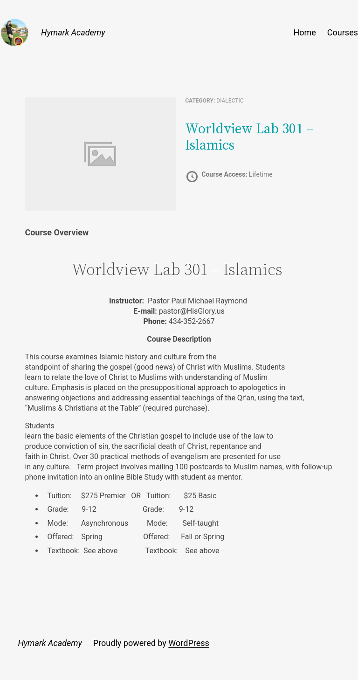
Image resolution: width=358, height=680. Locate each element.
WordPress (188, 643)
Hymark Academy (73, 32)
